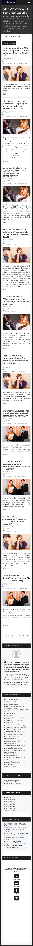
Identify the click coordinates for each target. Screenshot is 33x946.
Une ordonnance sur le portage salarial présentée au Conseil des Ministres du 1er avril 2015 (16, 413)
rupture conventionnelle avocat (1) (15, 757)
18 (19, 635)
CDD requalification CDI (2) (13, 704)
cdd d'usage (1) (10, 715)
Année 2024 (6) (10, 799)
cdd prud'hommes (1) (11, 755)
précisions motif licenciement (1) (15, 726)
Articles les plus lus (11, 766)
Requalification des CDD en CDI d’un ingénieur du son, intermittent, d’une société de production (15, 300)
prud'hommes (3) (10, 701)
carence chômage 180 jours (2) (14, 706)
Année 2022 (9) (10, 801)
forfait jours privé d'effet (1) (13, 740)
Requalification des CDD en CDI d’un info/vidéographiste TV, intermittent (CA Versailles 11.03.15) (15, 233)
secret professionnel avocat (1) (14, 733)
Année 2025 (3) (10, 798)
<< (12, 635)
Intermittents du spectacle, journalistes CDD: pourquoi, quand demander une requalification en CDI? (14, 105)
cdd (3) (7, 703)
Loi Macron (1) (9, 719)
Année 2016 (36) (10, 806)
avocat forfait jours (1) (12, 713)
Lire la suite (6, 94)
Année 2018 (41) (10, 803)
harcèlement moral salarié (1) (14, 748)
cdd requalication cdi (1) (12, 762)
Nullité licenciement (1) (12, 724)
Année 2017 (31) (10, 805)
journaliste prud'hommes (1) (14, 717)
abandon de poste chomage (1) (14, 729)
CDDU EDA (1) (9, 754)
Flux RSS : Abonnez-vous (14, 857)
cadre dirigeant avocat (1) (13, 731)
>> (27, 635)
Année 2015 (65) (10, 808)
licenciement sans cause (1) (13, 720)
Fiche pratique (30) (11, 782)
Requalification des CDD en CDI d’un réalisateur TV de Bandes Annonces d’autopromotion (14, 172)
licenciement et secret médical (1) (15, 727)
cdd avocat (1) (9, 764)
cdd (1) (7, 759)
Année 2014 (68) (10, 810)
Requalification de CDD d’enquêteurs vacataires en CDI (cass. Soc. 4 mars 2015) (16, 578)
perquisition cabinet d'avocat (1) (15, 734)
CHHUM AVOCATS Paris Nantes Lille (16, 63)
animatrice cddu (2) (11, 708)
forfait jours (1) (9, 722)
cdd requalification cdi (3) (13, 699)
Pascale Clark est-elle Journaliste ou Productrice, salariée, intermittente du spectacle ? (14, 520)
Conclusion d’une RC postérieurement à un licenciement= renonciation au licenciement (16, 465)
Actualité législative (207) (13, 780)
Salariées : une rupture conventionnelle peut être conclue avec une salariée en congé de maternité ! (15, 359)
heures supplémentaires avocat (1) (15, 745)
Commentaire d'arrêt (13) (13, 784)
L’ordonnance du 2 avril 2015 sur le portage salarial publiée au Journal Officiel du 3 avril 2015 (15, 52)
